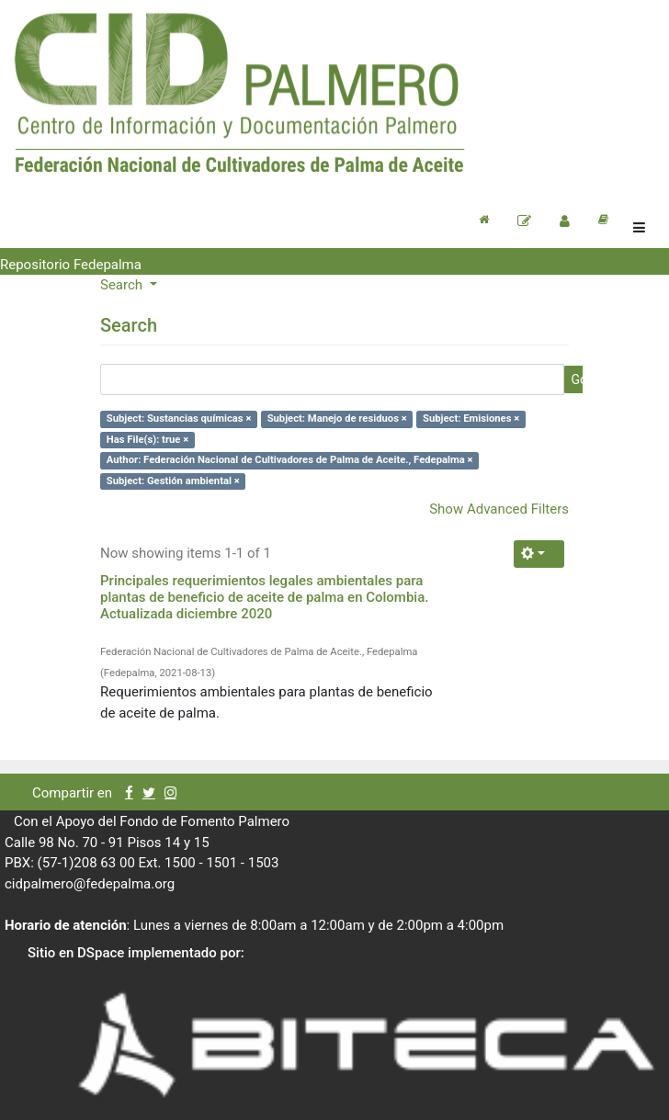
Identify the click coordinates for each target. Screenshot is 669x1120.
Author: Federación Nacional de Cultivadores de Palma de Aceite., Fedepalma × (290, 460)
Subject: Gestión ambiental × (173, 481)
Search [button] (123, 285)
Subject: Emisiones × (471, 418)
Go (579, 379)
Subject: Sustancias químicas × (179, 418)
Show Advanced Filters (499, 509)
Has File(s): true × (147, 440)
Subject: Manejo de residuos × (337, 418)
